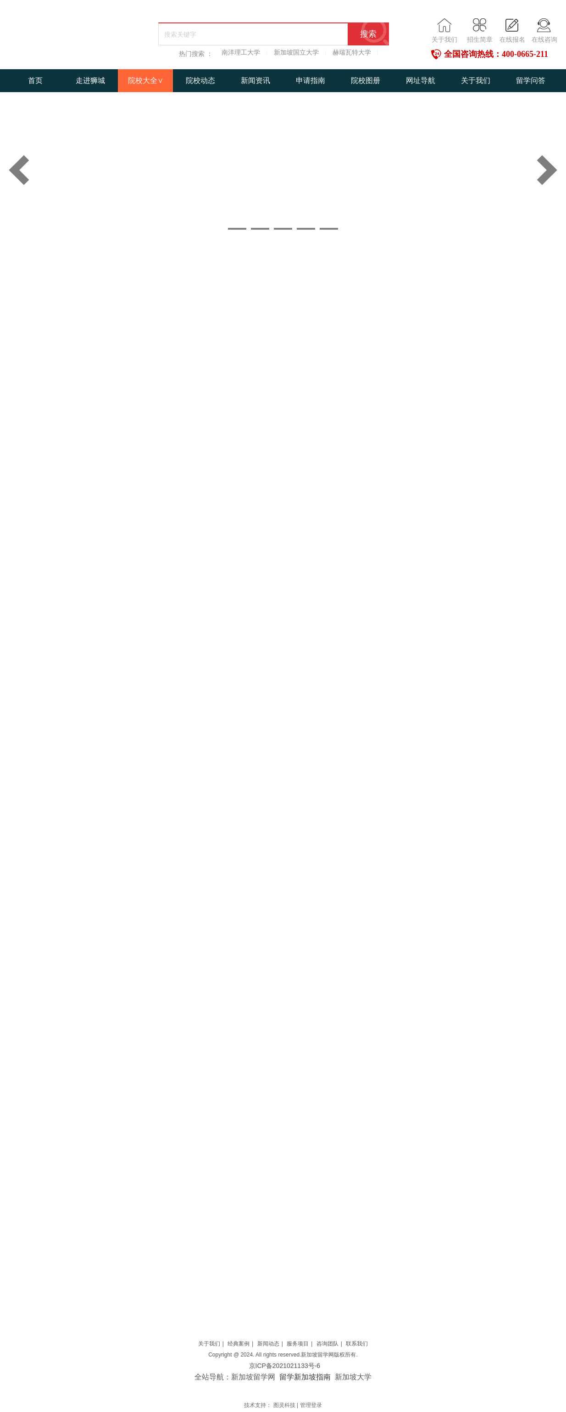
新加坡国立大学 (296, 52)
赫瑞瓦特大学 (352, 52)
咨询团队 (327, 1343)
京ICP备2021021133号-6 (285, 1365)
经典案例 (239, 1343)
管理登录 (311, 1405)
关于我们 (209, 1343)
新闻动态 (268, 1343)
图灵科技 (284, 1405)
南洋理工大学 (241, 52)
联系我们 (357, 1343)
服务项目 (298, 1343)
